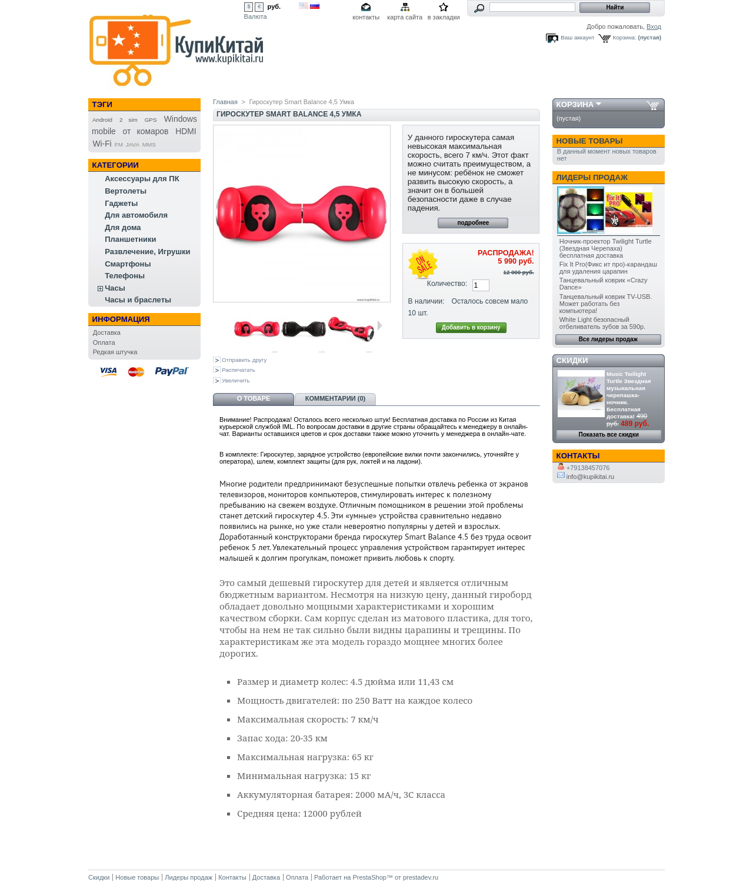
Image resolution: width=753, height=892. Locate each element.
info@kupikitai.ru (586, 476)
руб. (274, 6)
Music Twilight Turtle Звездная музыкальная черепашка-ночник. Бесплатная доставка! (629, 395)
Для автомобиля (136, 215)
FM (119, 144)
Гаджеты (121, 203)
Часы (115, 288)
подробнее (473, 222)
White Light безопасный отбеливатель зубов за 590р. (602, 323)
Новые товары (590, 141)
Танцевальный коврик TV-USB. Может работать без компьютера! (605, 303)
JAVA (132, 144)
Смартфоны (128, 263)
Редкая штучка (115, 351)
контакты (365, 17)
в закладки (444, 17)
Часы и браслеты (138, 299)
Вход (654, 26)
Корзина (575, 104)
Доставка (107, 332)
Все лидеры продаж (608, 339)
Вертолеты (125, 191)
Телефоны (125, 275)
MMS (149, 144)
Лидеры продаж (592, 177)
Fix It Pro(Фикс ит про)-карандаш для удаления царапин (608, 268)
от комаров (146, 131)
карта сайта (404, 17)
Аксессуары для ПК (142, 178)
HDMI (185, 131)
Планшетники (130, 239)
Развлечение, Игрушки (147, 251)
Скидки (572, 360)
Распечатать (238, 370)
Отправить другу (244, 360)
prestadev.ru (420, 877)
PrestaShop (369, 877)
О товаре (254, 398)
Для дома (123, 227)
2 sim (128, 120)
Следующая (380, 325)
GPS (151, 120)
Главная (225, 101)
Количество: (447, 283)
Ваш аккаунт (577, 37)
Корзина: (625, 37)
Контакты (232, 877)
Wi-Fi (101, 143)
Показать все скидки (609, 434)
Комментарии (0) (335, 398)
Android (102, 120)
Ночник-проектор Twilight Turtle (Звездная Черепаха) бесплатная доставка (605, 248)
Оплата (104, 342)
